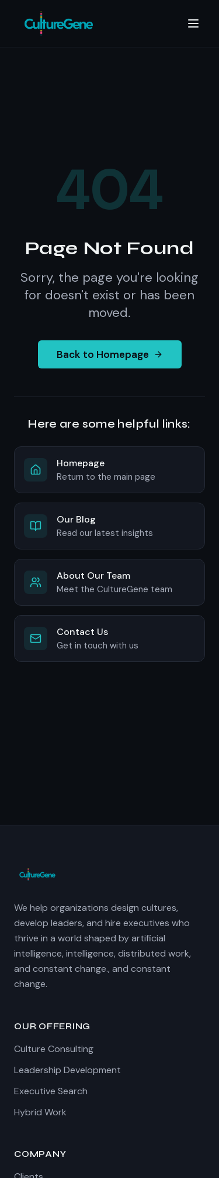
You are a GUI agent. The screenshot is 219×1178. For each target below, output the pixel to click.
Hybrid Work (40, 1112)
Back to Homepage (110, 354)
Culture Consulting (53, 1049)
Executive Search (51, 1091)
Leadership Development (67, 1070)
